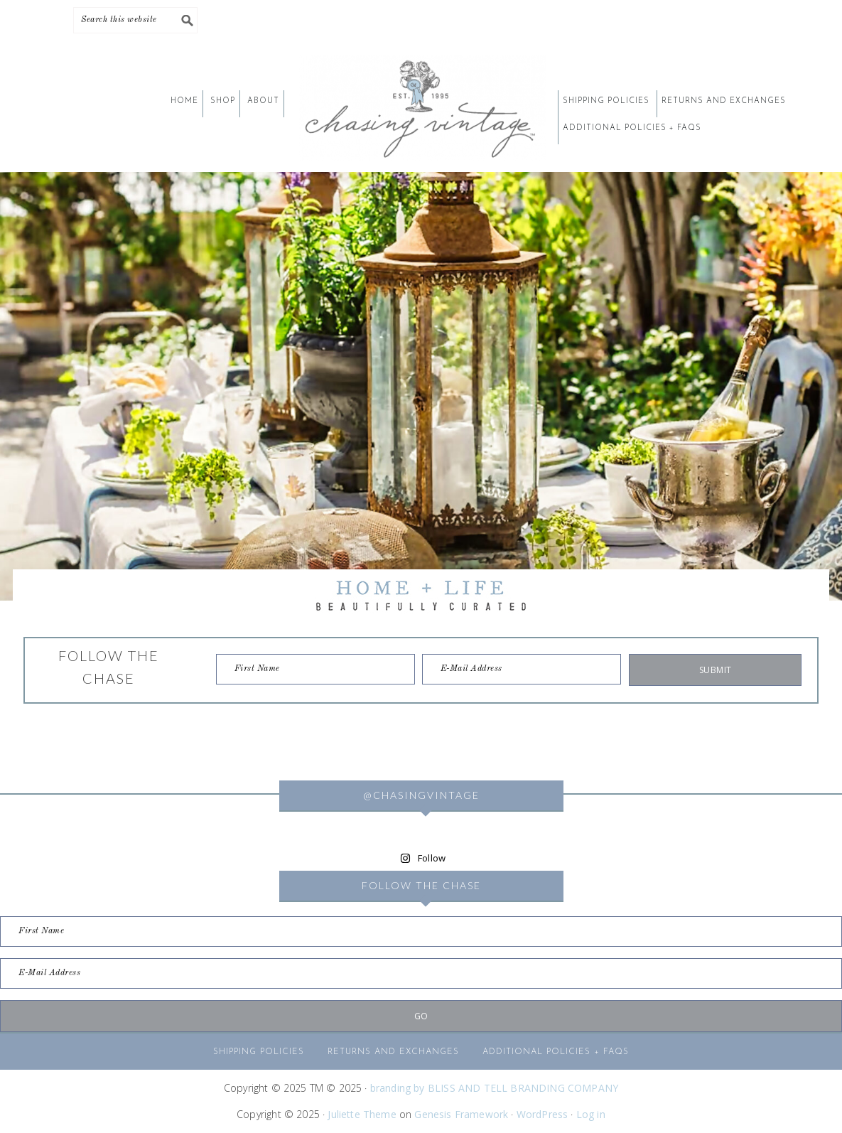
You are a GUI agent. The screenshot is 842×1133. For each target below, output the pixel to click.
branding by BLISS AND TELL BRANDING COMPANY (494, 1088)
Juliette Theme (362, 1114)
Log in (590, 1114)
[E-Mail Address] (521, 669)
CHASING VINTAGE (421, 108)
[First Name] (315, 669)
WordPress (542, 1114)
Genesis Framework (461, 1114)
